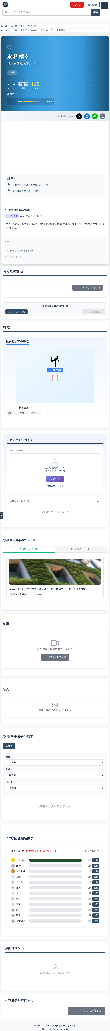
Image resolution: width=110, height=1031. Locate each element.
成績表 (9, 746)
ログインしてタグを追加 (20, 251)
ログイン (77, 4)
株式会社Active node (58, 1029)
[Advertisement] (55, 146)
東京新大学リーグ (28, 30)
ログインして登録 (55, 657)
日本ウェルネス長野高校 (24, 185)
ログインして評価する (87, 287)
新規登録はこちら (55, 485)
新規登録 (92, 4)
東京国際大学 (47, 30)
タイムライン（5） (81, 549)
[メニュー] (104, 5)
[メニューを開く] (1, 515)
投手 (22, 26)
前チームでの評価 (16, 312)
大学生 (14, 26)
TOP (4, 26)
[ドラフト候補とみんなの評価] (5, 4)
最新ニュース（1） (29, 549)
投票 (96, 860)
